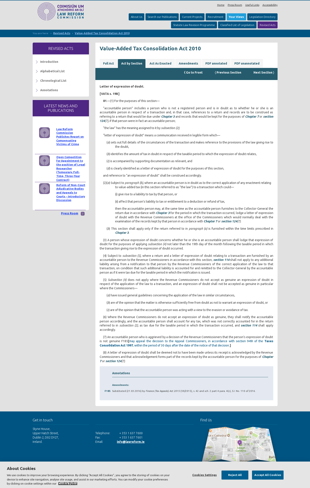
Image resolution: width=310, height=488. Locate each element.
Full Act (108, 63)
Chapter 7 (252, 116)
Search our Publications (162, 16)
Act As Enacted (160, 63)
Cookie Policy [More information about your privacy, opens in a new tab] (67, 483)
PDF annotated (216, 63)
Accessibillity (270, 4)
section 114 (221, 260)
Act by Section (131, 63)
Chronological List (53, 80)
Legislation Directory (262, 16)
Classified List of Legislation (237, 24)
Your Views (236, 16)
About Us (136, 16)
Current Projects (192, 16)
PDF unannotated (247, 63)
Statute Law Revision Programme (194, 24)
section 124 (229, 221)
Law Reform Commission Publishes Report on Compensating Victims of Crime (70, 137)
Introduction (49, 61)
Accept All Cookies (267, 474)
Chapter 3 (168, 116)
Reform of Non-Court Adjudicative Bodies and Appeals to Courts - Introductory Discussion (70, 192)
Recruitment (215, 16)
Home (220, 4)
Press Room (235, 4)
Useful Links (252, 4)
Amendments (188, 63)
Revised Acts (267, 24)
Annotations (49, 90)
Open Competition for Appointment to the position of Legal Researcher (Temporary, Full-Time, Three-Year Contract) (70, 168)
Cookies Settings (204, 474)
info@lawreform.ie (131, 441)
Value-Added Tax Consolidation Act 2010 (102, 33)
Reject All (235, 474)
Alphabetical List (52, 71)
